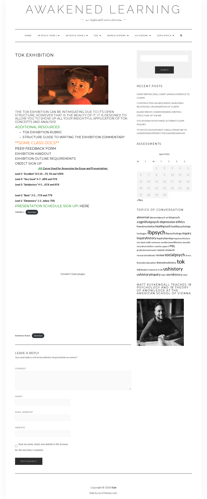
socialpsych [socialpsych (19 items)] (175, 254)
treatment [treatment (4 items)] (152, 269)
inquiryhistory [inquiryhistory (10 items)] (146, 238)
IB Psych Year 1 (49, 35)
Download (32, 212)
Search (164, 70)
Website (20, 427)
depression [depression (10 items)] (167, 222)
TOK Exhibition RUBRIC (43, 132)
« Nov (140, 200)
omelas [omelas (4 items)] (158, 246)
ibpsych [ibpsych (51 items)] (156, 232)
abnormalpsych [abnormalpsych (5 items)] (157, 217)
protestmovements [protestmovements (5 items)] (147, 250)
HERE (84, 206)
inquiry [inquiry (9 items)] (186, 233)
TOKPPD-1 (19, 212)
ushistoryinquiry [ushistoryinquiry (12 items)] (149, 274)
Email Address (24, 412)
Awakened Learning (104, 9)
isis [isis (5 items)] (138, 242)
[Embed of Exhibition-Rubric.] (73, 274)
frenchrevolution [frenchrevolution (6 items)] (146, 226)
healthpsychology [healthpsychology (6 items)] (181, 226)
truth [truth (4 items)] (160, 269)
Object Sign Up (28, 163)
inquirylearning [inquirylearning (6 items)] (165, 238)
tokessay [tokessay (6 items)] (142, 269)
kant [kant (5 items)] (143, 242)
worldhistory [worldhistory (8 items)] (174, 274)
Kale (114, 487)
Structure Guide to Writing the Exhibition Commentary (74, 137)
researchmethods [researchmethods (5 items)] (146, 255)
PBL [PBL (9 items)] (172, 246)
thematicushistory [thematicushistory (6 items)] (166, 262)
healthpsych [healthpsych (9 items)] (163, 226)
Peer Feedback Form (36, 148)
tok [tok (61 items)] (181, 261)
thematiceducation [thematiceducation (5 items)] (146, 262)
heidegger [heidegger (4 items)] (142, 233)
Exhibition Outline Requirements (45, 158)
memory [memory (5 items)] (155, 242)
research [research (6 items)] (170, 249)
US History (143, 35)
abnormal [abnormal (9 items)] (143, 217)
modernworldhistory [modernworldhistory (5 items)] (171, 242)
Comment (20, 368)
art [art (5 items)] (167, 217)
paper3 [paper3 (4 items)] (165, 246)
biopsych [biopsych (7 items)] (174, 217)
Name (18, 396)
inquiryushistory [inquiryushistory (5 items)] (181, 238)
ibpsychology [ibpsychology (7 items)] (174, 233)
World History (118, 35)
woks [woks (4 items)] (163, 275)
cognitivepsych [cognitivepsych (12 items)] (148, 222)
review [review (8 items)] (160, 255)
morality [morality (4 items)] (186, 242)
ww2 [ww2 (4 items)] (185, 275)
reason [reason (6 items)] (161, 249)
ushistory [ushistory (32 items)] (173, 268)
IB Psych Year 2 (77, 35)
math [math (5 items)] (148, 242)
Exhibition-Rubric (23, 335)
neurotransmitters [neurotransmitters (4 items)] (146, 246)
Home (28, 35)
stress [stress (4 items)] (188, 255)
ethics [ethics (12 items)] (180, 222)
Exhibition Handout (33, 154)
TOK (97, 35)
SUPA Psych (165, 35)
